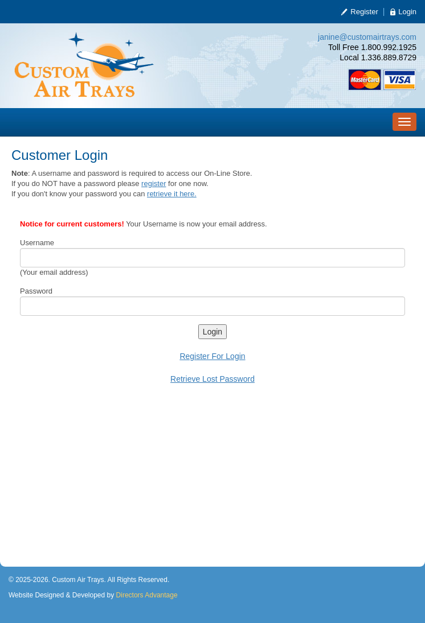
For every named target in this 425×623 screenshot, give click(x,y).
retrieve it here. (172, 193)
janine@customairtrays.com (367, 37)
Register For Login (212, 356)
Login (407, 11)
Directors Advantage (147, 595)
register (153, 183)
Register (364, 11)
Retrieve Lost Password (212, 378)
